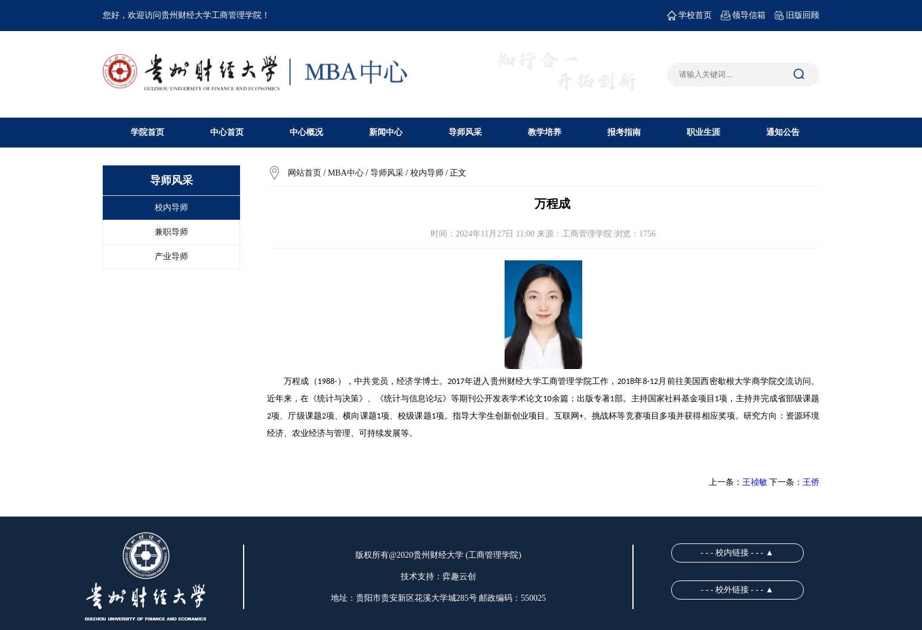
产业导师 (171, 256)
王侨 (811, 482)
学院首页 (147, 132)
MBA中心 (346, 172)
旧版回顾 (797, 15)
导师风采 (465, 132)
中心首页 (227, 132)
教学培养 (544, 132)
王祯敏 (754, 482)
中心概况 (306, 132)
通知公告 (783, 132)
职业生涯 (703, 132)
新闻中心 (385, 132)
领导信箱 (743, 15)
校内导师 (171, 207)
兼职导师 (171, 232)
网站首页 (304, 172)
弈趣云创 (459, 576)
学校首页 (689, 15)
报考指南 (624, 132)
